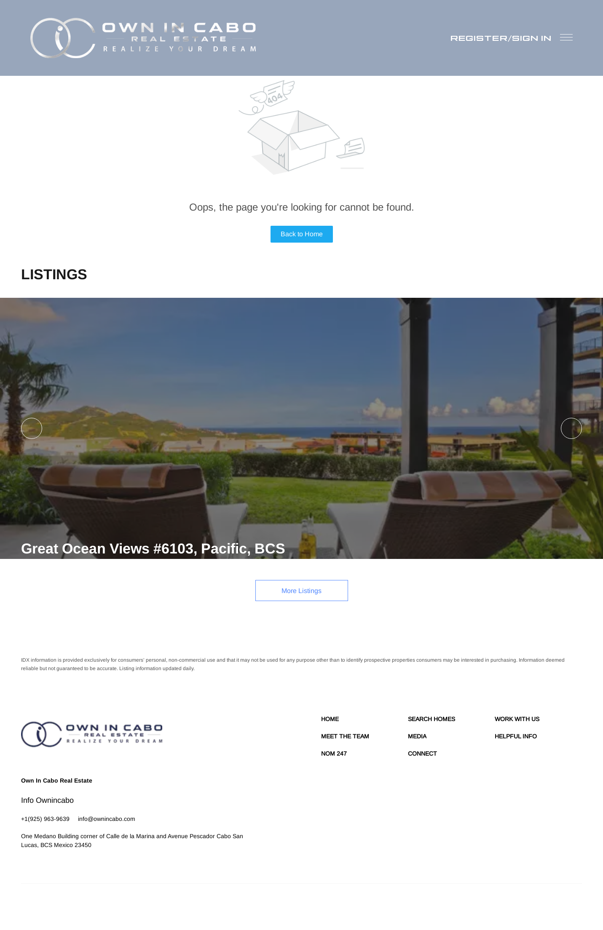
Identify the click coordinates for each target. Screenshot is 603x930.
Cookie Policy (420, 905)
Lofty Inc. (60, 905)
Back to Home (302, 234)
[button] (143, 38)
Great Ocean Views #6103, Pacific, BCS (153, 548)
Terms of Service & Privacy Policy (363, 905)
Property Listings (508, 905)
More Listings (301, 590)
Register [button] (479, 38)
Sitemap (540, 905)
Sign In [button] (532, 38)
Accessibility (568, 905)
